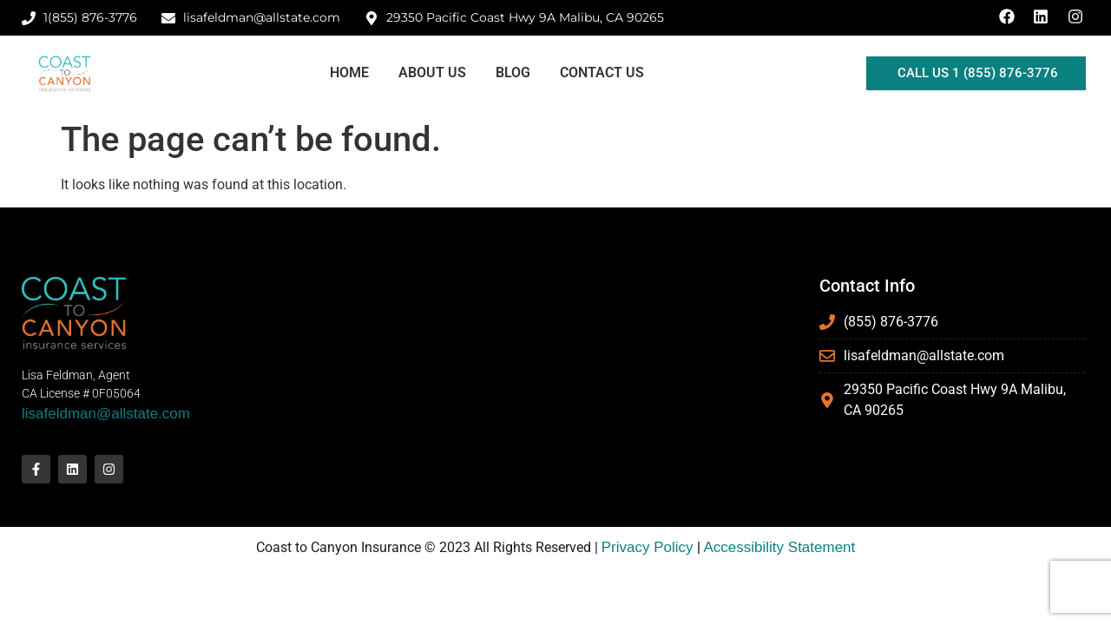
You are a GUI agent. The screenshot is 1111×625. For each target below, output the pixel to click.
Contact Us (602, 72)
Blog (513, 72)
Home (349, 72)
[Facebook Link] (1009, 16)
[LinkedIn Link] (1043, 16)
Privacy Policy (648, 547)
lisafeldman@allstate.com (106, 413)
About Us (432, 72)
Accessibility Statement (780, 547)
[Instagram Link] (1078, 16)
